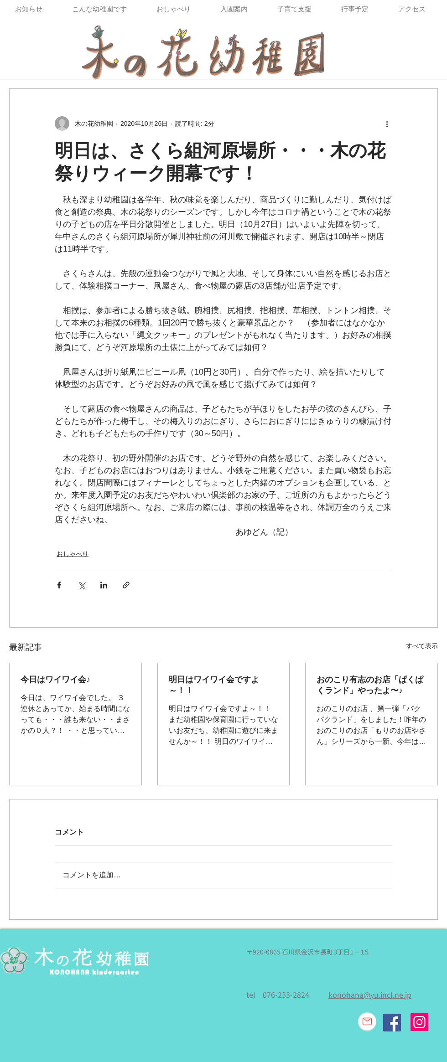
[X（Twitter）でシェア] (81, 585)
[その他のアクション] (386, 123)
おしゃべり (72, 553)
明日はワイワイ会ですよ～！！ (214, 685)
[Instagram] (419, 1022)
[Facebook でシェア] (59, 585)
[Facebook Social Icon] (392, 1022)
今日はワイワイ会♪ (55, 679)
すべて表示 (422, 646)
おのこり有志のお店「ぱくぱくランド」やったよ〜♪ (370, 685)
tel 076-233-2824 (277, 995)
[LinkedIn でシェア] (103, 585)
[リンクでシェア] (126, 585)
